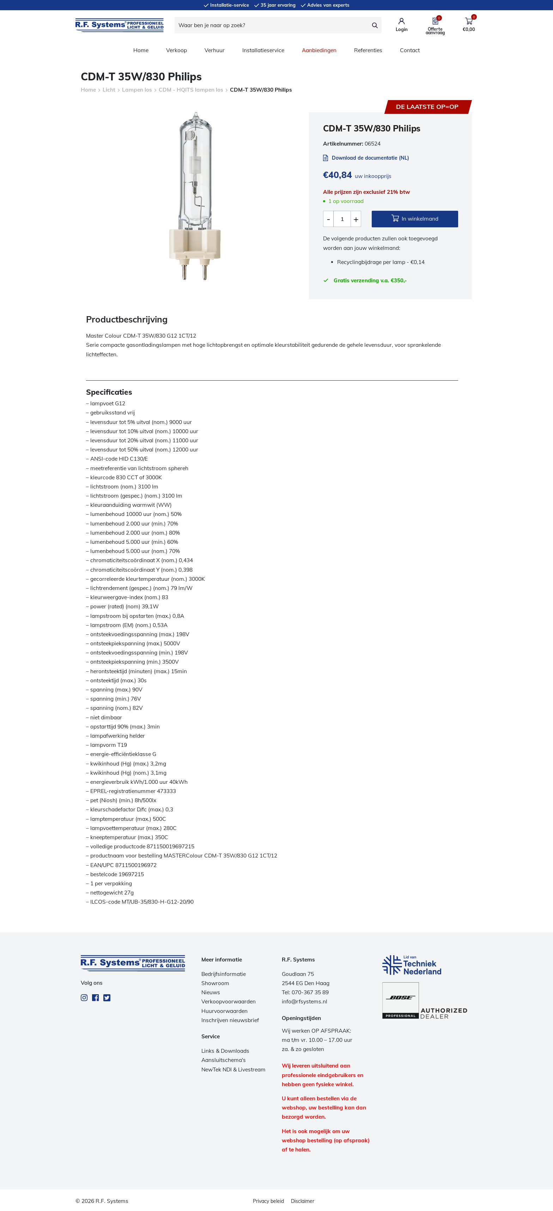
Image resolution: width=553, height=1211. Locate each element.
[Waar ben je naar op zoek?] (272, 25)
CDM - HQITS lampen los (191, 89)
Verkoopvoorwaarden (228, 1001)
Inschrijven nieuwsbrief (230, 1020)
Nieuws (210, 992)
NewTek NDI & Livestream (233, 1069)
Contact (410, 50)
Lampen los (137, 89)
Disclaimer (302, 1201)
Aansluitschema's (223, 1060)
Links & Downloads (225, 1050)
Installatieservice (263, 50)
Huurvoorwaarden (224, 1011)
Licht (109, 89)
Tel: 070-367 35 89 (305, 992)
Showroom (215, 983)
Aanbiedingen (319, 50)
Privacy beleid (268, 1201)
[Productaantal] (342, 219)
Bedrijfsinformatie (223, 974)
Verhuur (215, 50)
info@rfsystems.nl (304, 1001)
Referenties (368, 50)
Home (140, 50)
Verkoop (176, 50)
